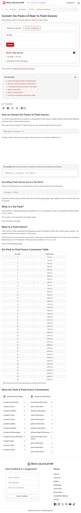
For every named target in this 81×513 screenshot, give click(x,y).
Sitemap (56, 499)
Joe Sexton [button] (9, 104)
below (26, 61)
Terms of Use (58, 488)
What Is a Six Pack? (14, 89)
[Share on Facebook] (8, 108)
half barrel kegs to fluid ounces (42, 432)
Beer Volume (22, 9)
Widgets (56, 481)
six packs (17, 221)
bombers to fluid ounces (42, 411)
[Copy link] (3, 108)
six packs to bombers (14, 411)
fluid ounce (32, 231)
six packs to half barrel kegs (14, 432)
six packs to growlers (14, 428)
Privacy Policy (58, 492)
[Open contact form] (74, 53)
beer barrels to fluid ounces (42, 402)
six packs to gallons (14, 424)
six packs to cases (14, 415)
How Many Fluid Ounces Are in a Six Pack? (22, 87)
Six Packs (31, 9)
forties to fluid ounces (42, 419)
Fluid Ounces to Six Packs (14, 28)
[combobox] (43, 3)
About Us (56, 474)
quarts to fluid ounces (42, 451)
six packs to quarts (14, 449)
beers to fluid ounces (42, 406)
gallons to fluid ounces (42, 424)
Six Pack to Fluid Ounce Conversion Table (21, 95)
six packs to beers (14, 406)
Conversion (13, 9)
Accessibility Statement (61, 496)
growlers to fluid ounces (42, 428)
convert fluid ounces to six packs (23, 69)
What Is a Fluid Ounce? (15, 92)
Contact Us (57, 478)
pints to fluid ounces (42, 447)
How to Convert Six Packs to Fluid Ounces (22, 84)
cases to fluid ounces (42, 415)
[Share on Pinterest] (17, 108)
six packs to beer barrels (14, 402)
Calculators (71, 3)
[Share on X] (12, 108)
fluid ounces (18, 244)
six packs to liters (14, 441)
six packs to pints (14, 445)
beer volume (45, 198)
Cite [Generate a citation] (23, 108)
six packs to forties (14, 419)
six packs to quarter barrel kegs (14, 436)
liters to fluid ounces (42, 443)
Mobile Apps (57, 485)
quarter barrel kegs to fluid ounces (42, 438)
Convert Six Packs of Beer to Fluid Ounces (22, 81)
